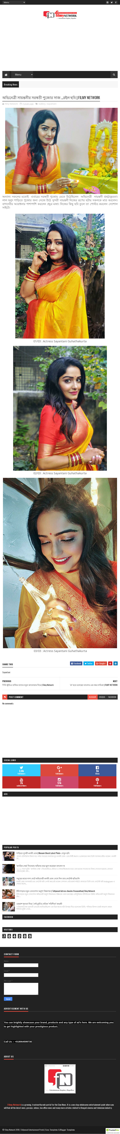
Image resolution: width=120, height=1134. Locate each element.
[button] (113, 1131)
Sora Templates (51, 1129)
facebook (112, 697)
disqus (102, 697)
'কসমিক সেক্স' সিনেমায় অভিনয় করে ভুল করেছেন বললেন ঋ (40, 865)
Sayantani (51, 103)
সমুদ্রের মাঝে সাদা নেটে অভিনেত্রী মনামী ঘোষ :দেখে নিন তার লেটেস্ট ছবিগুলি (48, 878)
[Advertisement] (60, 46)
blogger (92, 697)
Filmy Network (14, 1104)
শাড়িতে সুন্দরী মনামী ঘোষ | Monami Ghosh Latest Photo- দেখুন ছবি (42, 853)
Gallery (42, 103)
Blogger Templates (67, 1129)
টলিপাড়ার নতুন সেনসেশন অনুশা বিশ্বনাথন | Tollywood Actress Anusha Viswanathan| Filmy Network (55, 891)
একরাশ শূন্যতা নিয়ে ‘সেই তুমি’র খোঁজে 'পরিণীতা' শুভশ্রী (39, 903)
